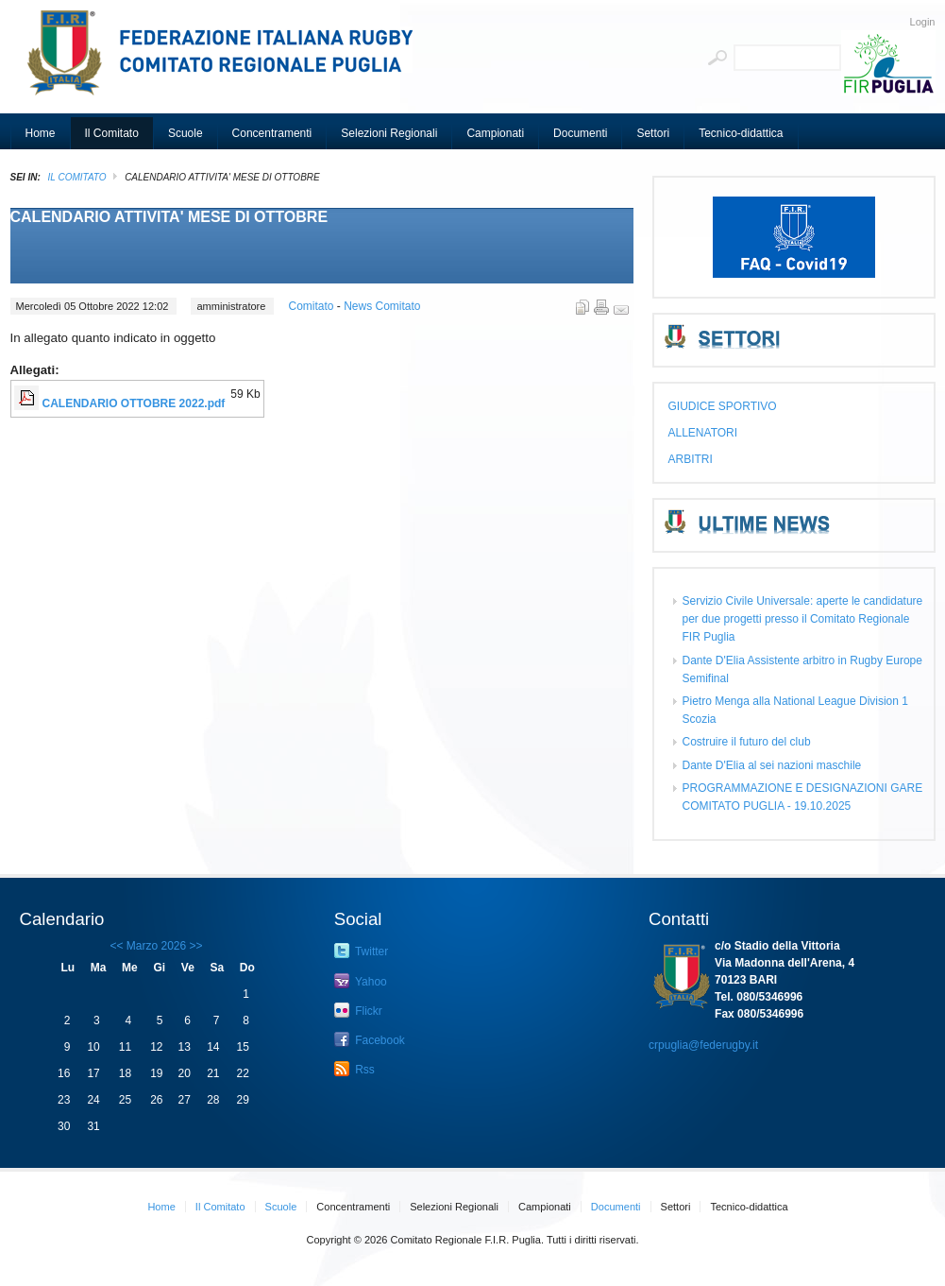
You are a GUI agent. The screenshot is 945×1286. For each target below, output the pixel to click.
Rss (354, 1068)
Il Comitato (77, 177)
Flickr (358, 1010)
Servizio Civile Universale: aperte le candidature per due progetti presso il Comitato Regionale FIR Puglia (803, 618)
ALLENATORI (703, 432)
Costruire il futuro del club (747, 741)
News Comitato (382, 306)
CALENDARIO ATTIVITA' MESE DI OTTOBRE (169, 217)
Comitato (312, 306)
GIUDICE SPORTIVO (722, 406)
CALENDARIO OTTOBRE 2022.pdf (134, 403)
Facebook (369, 1039)
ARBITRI (690, 459)
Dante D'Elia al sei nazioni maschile (772, 765)
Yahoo (360, 980)
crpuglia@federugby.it (703, 1045)
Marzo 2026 (156, 945)
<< (116, 945)
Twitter (361, 950)
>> (194, 945)
